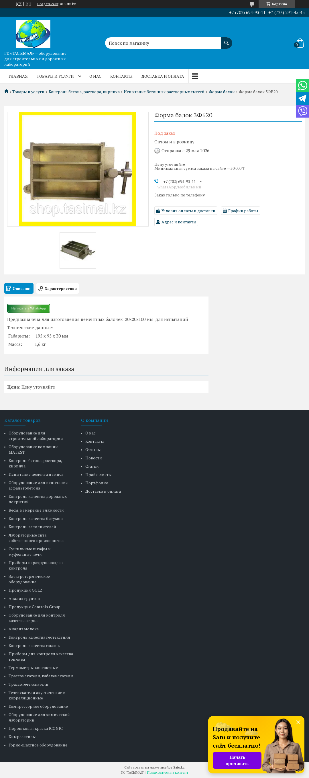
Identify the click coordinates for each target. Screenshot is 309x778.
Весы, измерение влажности (36, 510)
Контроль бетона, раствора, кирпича (84, 91)
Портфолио (96, 482)
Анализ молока (24, 628)
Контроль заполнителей (32, 526)
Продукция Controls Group (34, 606)
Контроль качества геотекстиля (39, 637)
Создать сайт (47, 4)
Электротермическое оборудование (29, 579)
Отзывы (93, 449)
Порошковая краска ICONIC (36, 728)
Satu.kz (179, 767)
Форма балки (222, 91)
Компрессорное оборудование (38, 706)
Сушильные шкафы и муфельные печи (30, 551)
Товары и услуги (55, 76)
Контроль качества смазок (34, 645)
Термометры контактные (33, 667)
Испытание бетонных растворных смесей (164, 91)
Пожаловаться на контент (167, 772)
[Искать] (226, 40)
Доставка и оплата (162, 76)
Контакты (121, 76)
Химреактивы (22, 736)
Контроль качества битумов (36, 518)
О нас (95, 76)
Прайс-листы (98, 474)
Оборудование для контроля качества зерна (37, 617)
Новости (93, 458)
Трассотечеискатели (28, 684)
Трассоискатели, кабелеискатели (41, 675)
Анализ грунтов (24, 598)
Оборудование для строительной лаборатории (36, 435)
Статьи (92, 466)
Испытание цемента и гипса (36, 474)
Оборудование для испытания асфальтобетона (38, 485)
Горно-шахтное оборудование (38, 745)
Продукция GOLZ (25, 590)
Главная (18, 76)
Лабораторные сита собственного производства (36, 537)
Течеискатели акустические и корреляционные (37, 695)
